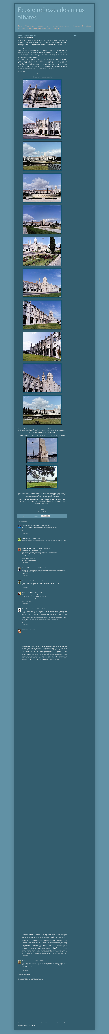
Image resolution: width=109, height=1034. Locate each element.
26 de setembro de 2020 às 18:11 (45, 581)
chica (23, 538)
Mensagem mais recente (24, 1023)
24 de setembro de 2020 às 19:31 (34, 538)
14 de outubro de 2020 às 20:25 (35, 961)
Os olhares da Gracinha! (28, 581)
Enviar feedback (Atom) (30, 1025)
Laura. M (24, 568)
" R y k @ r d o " (26, 525)
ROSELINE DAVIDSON (28, 630)
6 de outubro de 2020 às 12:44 (36, 609)
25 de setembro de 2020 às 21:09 (36, 568)
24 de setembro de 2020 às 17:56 (40, 525)
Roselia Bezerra (26, 548)
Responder (25, 533)
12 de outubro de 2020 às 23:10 (45, 630)
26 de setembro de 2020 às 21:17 (35, 592)
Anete (23, 961)
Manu (23, 592)
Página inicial (44, 1023)
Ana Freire (25, 609)
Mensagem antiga (61, 1023)
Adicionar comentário (24, 974)
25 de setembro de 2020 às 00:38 (40, 548)
